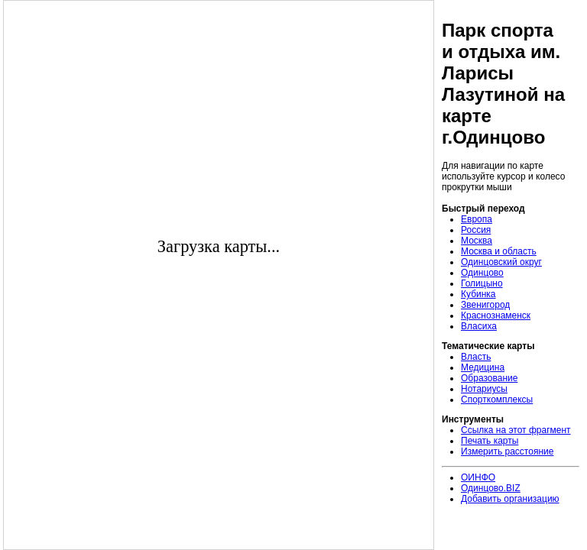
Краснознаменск (495, 315)
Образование (489, 378)
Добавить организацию (510, 498)
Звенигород (485, 304)
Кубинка (478, 294)
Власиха (479, 326)
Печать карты (489, 440)
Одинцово (482, 272)
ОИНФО (478, 477)
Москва (476, 240)
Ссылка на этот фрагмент (516, 430)
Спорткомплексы (497, 399)
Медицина (482, 367)
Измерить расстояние (507, 451)
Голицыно (482, 283)
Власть (476, 356)
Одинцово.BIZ (491, 488)
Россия (476, 230)
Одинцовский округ (501, 262)
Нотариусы (484, 388)
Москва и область (499, 251)
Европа (476, 219)
